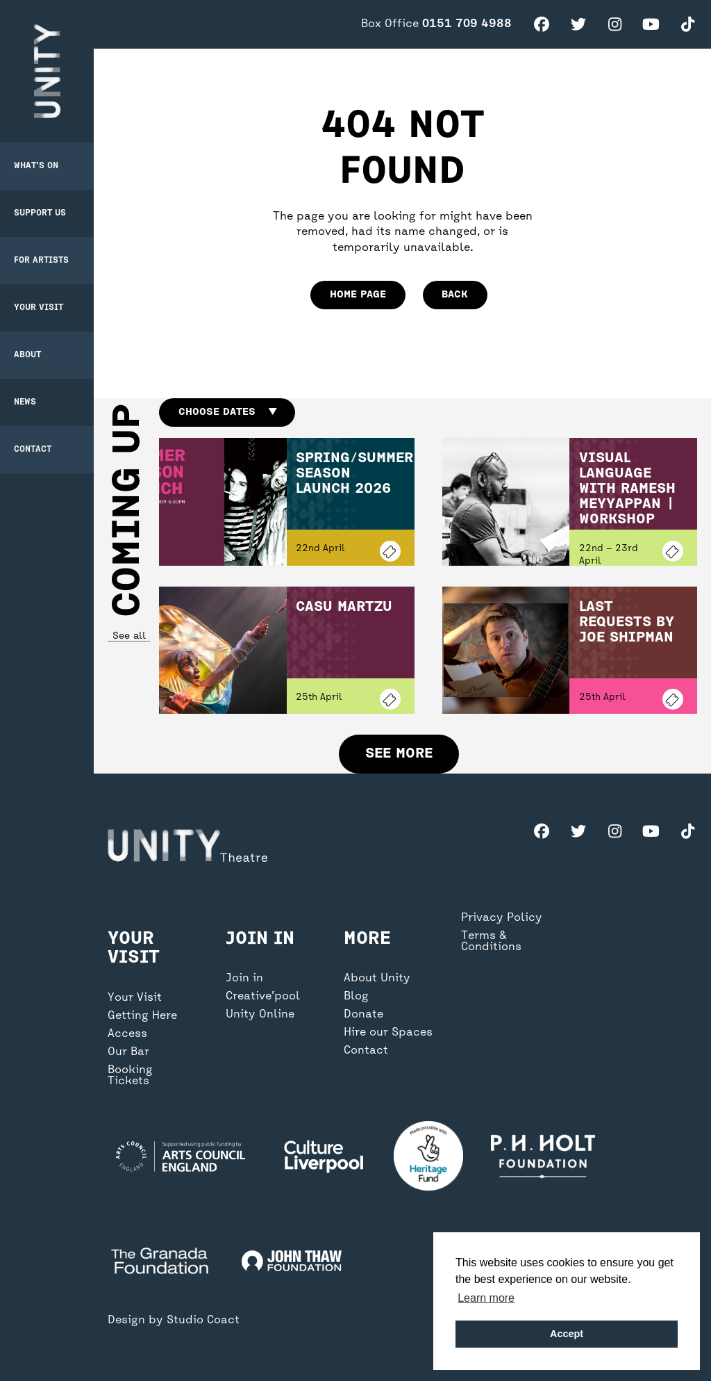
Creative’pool (263, 997)
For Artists (41, 260)
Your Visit (38, 308)
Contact (32, 450)
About (27, 355)
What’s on (36, 166)
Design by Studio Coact (174, 1320)
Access (127, 1034)
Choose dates (227, 412)
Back (455, 294)
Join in (244, 979)
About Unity (377, 979)
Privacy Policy (501, 918)
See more (399, 753)
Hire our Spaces (388, 1033)
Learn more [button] (486, 1298)
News (25, 402)
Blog (356, 997)
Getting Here (142, 1016)
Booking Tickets (130, 1075)
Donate (363, 1015)
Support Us (40, 213)
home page (358, 294)
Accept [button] (566, 1333)
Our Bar (128, 1052)
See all (128, 636)
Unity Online (260, 1015)
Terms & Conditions (491, 941)
